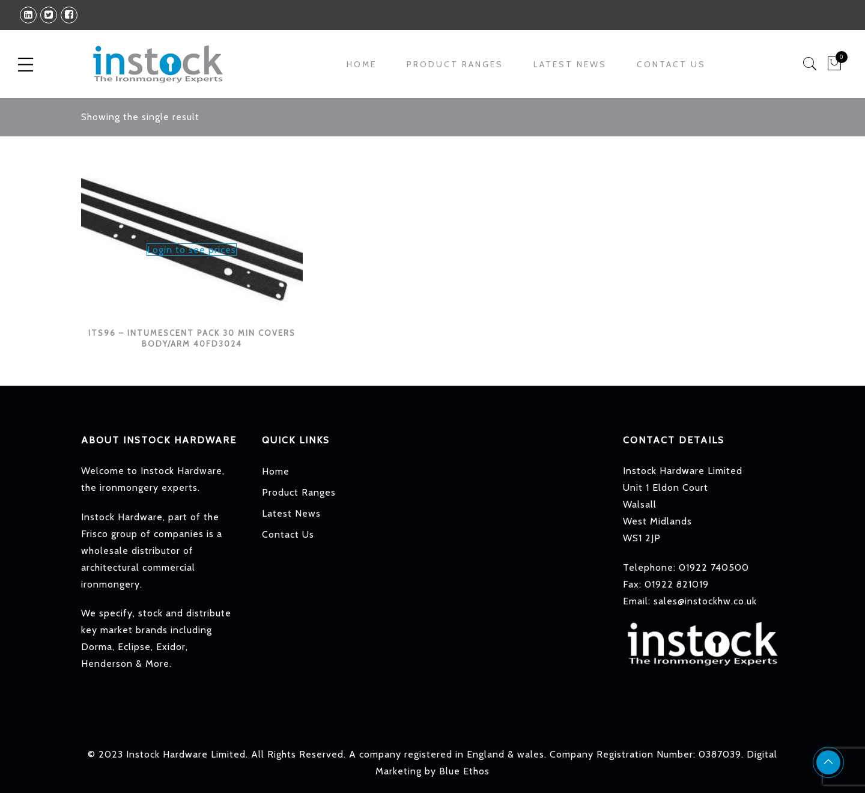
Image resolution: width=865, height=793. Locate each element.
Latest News (570, 64)
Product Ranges (455, 64)
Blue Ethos (464, 771)
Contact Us (671, 64)
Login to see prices (191, 249)
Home (362, 64)
